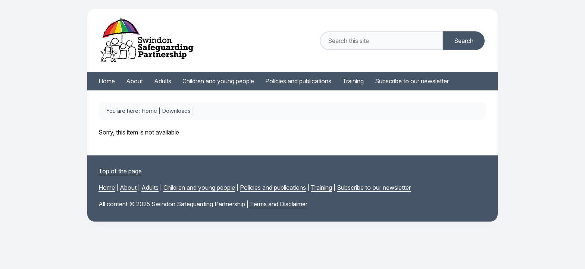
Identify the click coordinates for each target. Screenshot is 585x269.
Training (321, 187)
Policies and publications (273, 187)
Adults (150, 187)
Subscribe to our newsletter (374, 187)
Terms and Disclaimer (278, 204)
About (128, 187)
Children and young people (199, 187)
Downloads (176, 110)
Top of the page (120, 171)
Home (149, 110)
